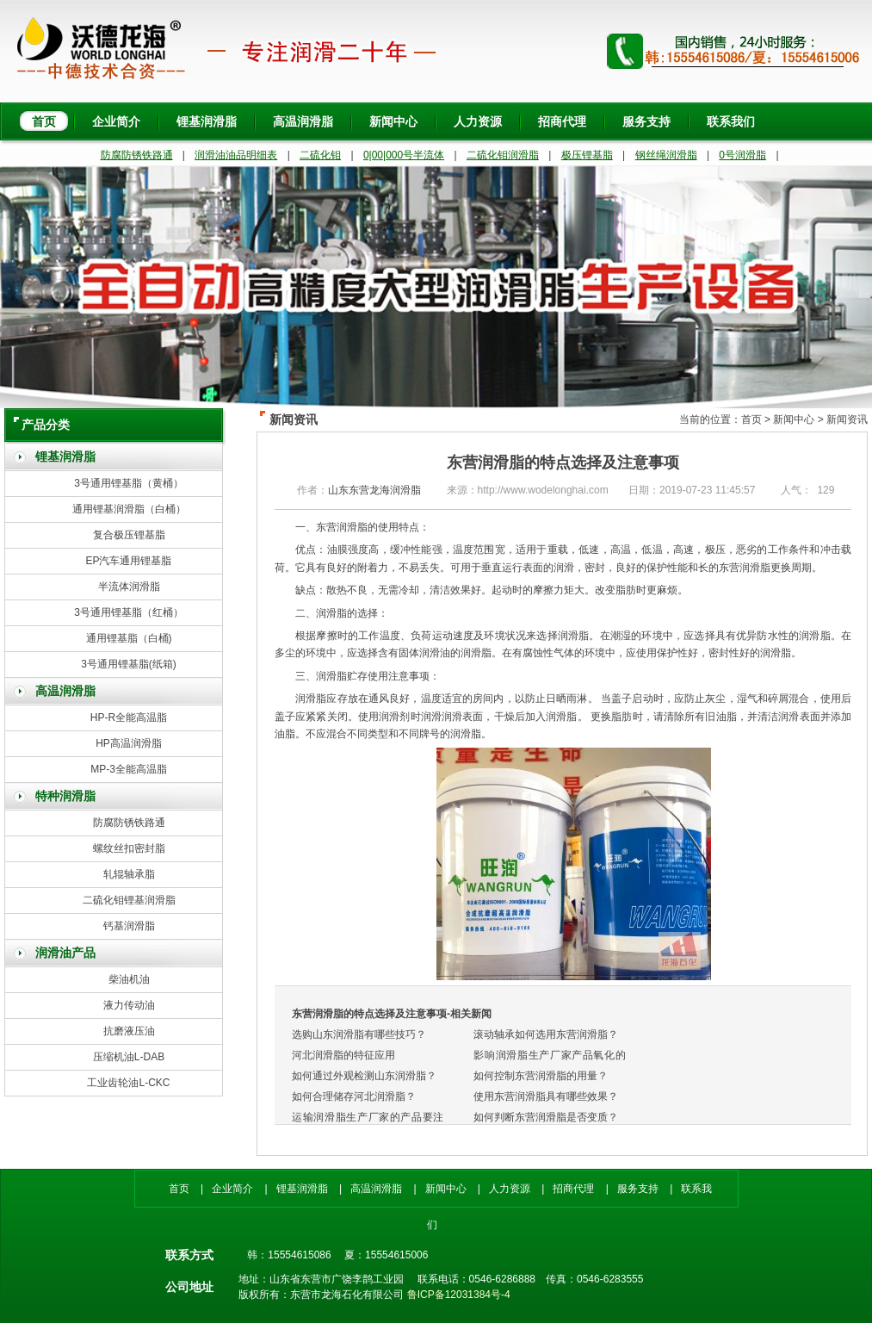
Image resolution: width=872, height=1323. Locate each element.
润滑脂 (331, 676)
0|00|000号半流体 (403, 155)
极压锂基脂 (587, 155)
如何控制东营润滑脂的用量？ (540, 1076)
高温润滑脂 (303, 121)
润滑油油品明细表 (236, 155)
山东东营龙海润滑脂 (374, 490)
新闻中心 (393, 121)
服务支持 (646, 121)
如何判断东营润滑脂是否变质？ (545, 1117)
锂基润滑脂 (206, 121)
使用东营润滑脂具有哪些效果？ (545, 1096)
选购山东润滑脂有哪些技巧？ (359, 1034)
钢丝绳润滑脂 (666, 155)
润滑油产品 (65, 953)
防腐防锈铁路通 (137, 155)
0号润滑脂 (742, 155)
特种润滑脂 (65, 796)
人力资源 (478, 121)
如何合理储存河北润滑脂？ (354, 1096)
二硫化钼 (320, 155)
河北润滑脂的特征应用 (343, 1055)
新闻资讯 (847, 419)
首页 (44, 121)
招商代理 (562, 121)
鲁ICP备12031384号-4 (458, 1295)
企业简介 (116, 121)
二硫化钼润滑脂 (503, 155)
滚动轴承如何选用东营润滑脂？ (545, 1034)
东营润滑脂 (342, 527)
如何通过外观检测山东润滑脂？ (364, 1076)
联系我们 (731, 121)
